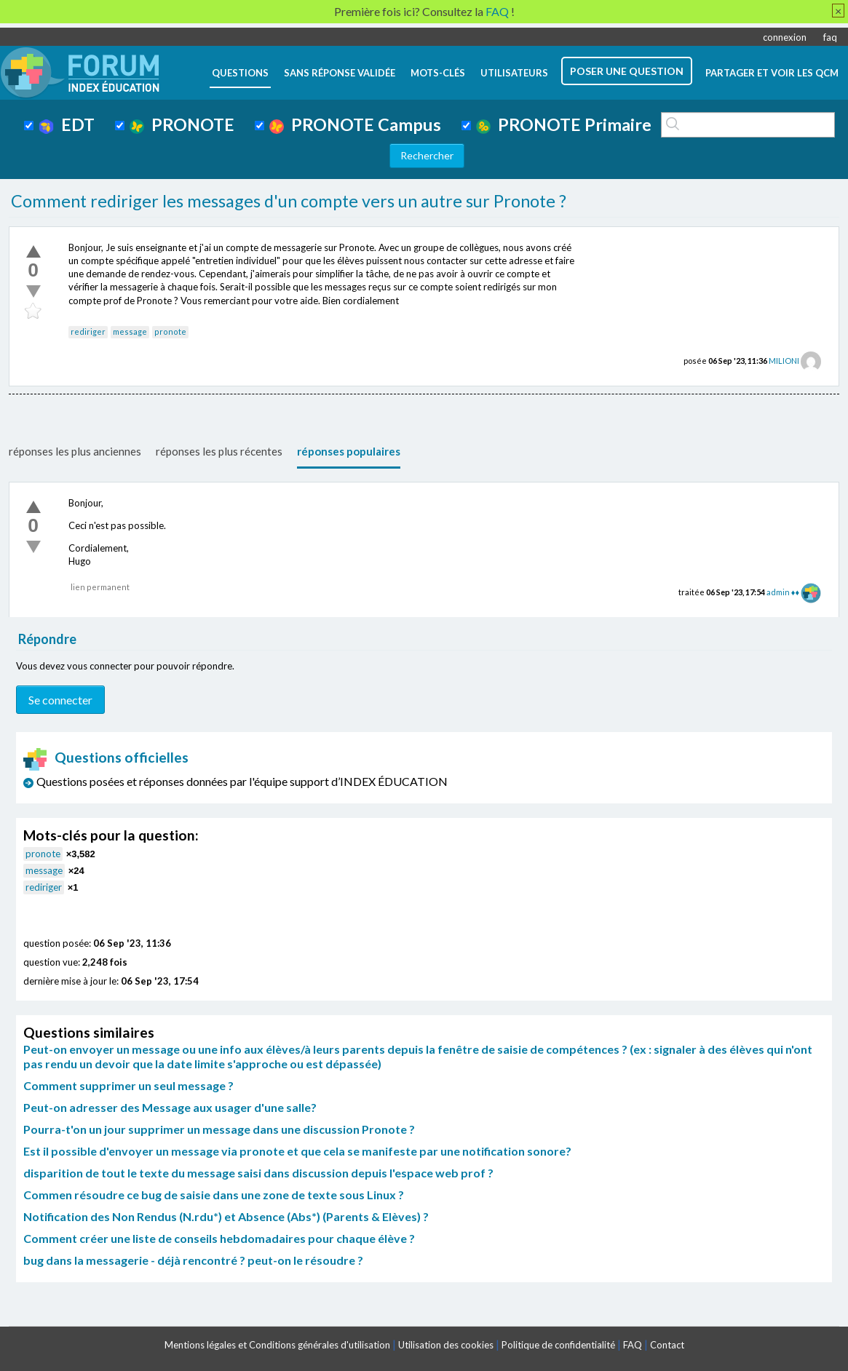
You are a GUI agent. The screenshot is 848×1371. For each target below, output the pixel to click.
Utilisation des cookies (446, 1345)
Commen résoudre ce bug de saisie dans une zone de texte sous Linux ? (213, 1194)
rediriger (88, 331)
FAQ (632, 1345)
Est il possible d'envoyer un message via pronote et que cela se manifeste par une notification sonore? (297, 1151)
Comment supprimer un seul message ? (128, 1085)
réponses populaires (348, 451)
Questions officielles (106, 757)
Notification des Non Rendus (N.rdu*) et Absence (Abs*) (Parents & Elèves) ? (226, 1216)
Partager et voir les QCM (772, 73)
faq (830, 37)
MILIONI (784, 360)
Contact (667, 1345)
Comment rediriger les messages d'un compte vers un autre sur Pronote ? (288, 201)
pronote (170, 331)
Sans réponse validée (339, 73)
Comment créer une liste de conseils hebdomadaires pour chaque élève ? (219, 1238)
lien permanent (100, 587)
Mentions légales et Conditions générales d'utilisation (277, 1345)
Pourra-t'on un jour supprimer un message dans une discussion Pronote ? (219, 1129)
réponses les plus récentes (219, 451)
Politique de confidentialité (558, 1345)
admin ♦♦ (782, 592)
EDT (67, 124)
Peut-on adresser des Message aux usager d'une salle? (170, 1107)
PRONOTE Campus (355, 124)
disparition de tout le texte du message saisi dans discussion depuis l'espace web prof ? (258, 1173)
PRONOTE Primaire (563, 124)
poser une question (626, 71)
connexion (785, 37)
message (130, 331)
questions (240, 73)
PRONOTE (182, 124)
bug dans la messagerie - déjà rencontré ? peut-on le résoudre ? (193, 1260)
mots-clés (438, 73)
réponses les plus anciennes (75, 451)
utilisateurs (514, 73)
